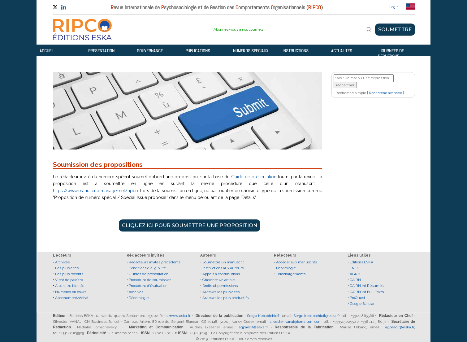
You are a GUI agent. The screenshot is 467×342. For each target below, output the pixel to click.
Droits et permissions (220, 286)
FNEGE (356, 268)
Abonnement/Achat (72, 298)
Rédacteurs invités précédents (154, 262)
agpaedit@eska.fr (253, 327)
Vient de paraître (69, 280)
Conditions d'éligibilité (147, 268)
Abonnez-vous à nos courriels (238, 29)
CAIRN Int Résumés (366, 286)
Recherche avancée (385, 93)
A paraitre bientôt (69, 286)
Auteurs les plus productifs (225, 298)
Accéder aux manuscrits (296, 262)
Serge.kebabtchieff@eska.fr (316, 316)
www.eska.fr (179, 316)
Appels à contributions (221, 274)
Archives (62, 262)
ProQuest (357, 298)
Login (394, 7)
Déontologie (139, 298)
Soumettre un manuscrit (223, 262)
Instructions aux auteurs (223, 268)
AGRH (355, 274)
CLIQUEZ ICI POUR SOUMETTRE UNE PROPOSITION (189, 225)
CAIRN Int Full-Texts (367, 292)
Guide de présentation (253, 176)
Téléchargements (290, 274)
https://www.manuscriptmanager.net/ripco (95, 190)
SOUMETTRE (395, 29)
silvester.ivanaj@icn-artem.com (296, 321)
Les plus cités (67, 268)
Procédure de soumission (150, 280)
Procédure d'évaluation (148, 286)
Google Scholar (362, 303)
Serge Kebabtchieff (263, 316)
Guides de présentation (148, 274)
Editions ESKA (361, 262)
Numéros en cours (70, 292)
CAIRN (355, 280)
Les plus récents (69, 274)
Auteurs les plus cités (221, 292)
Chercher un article (218, 280)
